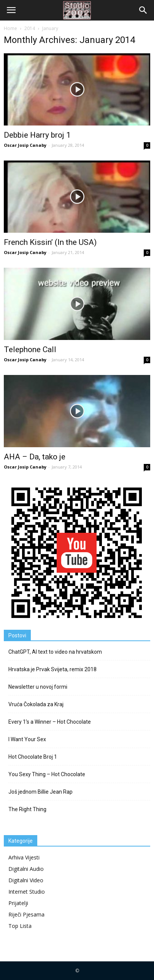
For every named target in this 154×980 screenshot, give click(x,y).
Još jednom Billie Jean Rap (40, 792)
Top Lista (20, 925)
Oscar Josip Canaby (25, 145)
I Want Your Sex (27, 739)
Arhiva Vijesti (24, 857)
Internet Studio (26, 891)
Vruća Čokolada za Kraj (36, 704)
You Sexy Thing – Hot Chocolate (46, 774)
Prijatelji (18, 903)
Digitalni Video (25, 880)
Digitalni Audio (26, 868)
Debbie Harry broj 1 (37, 135)
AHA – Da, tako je (34, 456)
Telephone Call (30, 349)
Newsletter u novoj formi (37, 687)
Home (10, 28)
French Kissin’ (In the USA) (50, 242)
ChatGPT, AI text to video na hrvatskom (55, 652)
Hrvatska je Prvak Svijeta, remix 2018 (52, 669)
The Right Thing (27, 809)
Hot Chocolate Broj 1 (32, 757)
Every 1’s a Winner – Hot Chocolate (49, 722)
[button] (143, 10)
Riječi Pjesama (26, 914)
